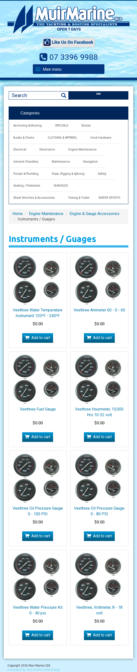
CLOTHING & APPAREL (62, 137)
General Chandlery (26, 161)
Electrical (19, 149)
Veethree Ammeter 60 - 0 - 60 (99, 310)
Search (63, 95)
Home (17, 213)
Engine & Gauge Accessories (94, 213)
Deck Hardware (101, 137)
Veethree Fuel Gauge (38, 409)
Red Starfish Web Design (43, 670)
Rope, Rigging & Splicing (68, 173)
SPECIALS (61, 125)
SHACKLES (61, 185)
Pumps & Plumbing (26, 173)
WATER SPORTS (109, 197)
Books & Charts (23, 137)
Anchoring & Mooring (27, 125)
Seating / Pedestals (26, 185)
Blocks (86, 125)
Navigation (90, 161)
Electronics (47, 149)
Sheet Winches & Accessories (34, 197)
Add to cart (40, 337)
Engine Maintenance (82, 149)
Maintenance (61, 161)
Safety (102, 173)
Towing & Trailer (79, 197)
